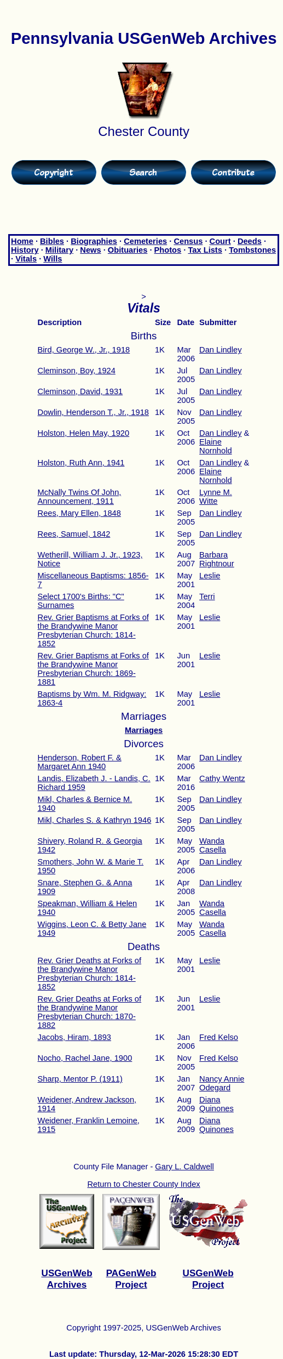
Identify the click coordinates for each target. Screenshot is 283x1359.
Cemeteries (145, 241)
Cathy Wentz (222, 778)
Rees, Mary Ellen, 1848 (79, 513)
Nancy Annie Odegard (221, 1083)
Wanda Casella (212, 845)
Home (22, 241)
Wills (52, 258)
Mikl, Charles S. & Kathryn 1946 (95, 820)
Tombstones (252, 250)
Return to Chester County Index (144, 1184)
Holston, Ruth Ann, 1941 (81, 462)
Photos (168, 250)
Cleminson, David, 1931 (80, 391)
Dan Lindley (220, 349)
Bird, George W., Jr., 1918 (84, 349)
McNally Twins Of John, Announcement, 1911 (80, 496)
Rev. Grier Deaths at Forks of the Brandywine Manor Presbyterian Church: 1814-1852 (90, 973)
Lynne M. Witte (215, 496)
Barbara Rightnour (216, 559)
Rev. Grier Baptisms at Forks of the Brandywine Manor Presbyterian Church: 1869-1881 (93, 668)
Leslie (209, 575)
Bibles (52, 241)
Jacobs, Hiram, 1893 (74, 1037)
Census (188, 241)
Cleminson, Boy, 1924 (76, 370)
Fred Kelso (218, 1037)
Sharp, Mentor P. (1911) (80, 1078)
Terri (207, 596)
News (90, 250)
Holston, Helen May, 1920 (84, 433)
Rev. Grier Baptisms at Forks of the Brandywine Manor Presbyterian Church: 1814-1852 (93, 630)
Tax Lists (205, 250)
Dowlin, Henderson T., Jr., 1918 (93, 412)
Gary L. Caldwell (184, 1166)
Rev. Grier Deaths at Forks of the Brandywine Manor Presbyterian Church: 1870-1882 (90, 1012)
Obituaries (128, 250)
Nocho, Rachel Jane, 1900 (85, 1058)
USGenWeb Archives (67, 1278)
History (25, 250)
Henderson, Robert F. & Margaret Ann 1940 (80, 762)
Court (220, 241)
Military (59, 250)
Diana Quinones (216, 1104)
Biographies (94, 241)
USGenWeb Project (208, 1278)
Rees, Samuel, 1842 (74, 534)
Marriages (144, 730)
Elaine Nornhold (215, 446)
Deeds (250, 241)
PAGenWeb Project (131, 1278)
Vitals (26, 258)
